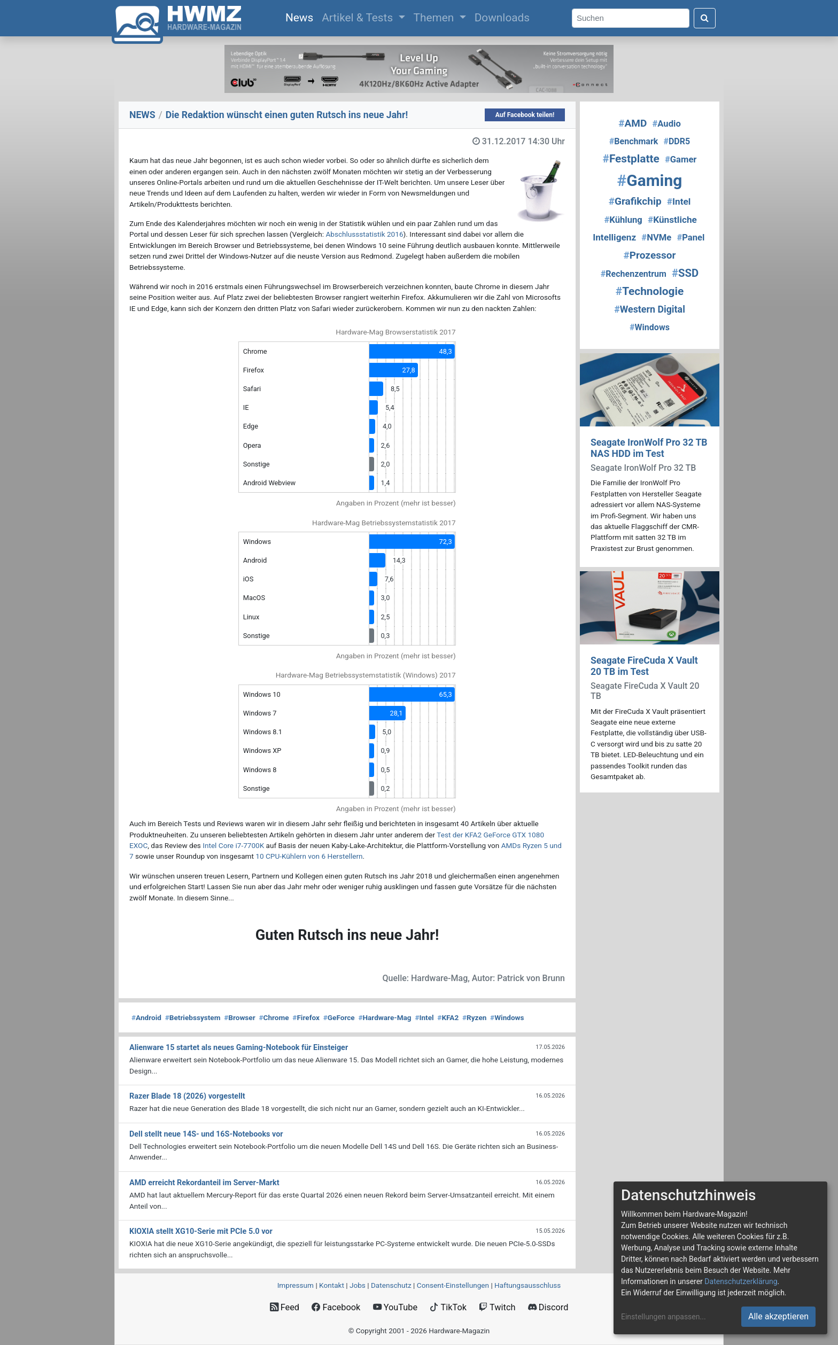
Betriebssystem (193, 1017)
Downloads (502, 17)
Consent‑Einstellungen (453, 1285)
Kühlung (623, 220)
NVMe (656, 237)
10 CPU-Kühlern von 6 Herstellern (308, 856)
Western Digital (649, 309)
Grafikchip (635, 201)
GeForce (339, 1017)
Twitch (497, 1307)
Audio (666, 124)
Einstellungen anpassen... (663, 1316)
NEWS (142, 115)
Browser (239, 1017)
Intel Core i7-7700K (233, 845)
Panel (690, 237)
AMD (632, 123)
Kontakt (331, 1285)
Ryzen (474, 1017)
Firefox (306, 1017)
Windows (507, 1017)
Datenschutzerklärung (740, 1281)
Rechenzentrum (633, 274)
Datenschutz (391, 1285)
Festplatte (631, 158)
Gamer (681, 159)
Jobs (358, 1285)
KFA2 (448, 1017)
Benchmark (633, 141)
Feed (284, 1307)
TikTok (448, 1307)
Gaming (649, 180)
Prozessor (650, 255)
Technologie (650, 291)
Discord (548, 1307)
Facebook (336, 1307)
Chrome (274, 1017)
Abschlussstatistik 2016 (364, 234)
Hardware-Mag (384, 1017)
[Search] (630, 18)
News (301, 16)
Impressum (295, 1285)
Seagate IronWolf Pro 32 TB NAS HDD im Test (649, 448)
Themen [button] (435, 17)
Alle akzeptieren (778, 1316)
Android (146, 1017)
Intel (424, 1017)
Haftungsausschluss (527, 1285)
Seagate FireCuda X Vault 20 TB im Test (644, 666)
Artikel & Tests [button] (358, 17)
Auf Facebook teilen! (525, 115)
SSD (685, 273)
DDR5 (676, 141)
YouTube (395, 1307)
